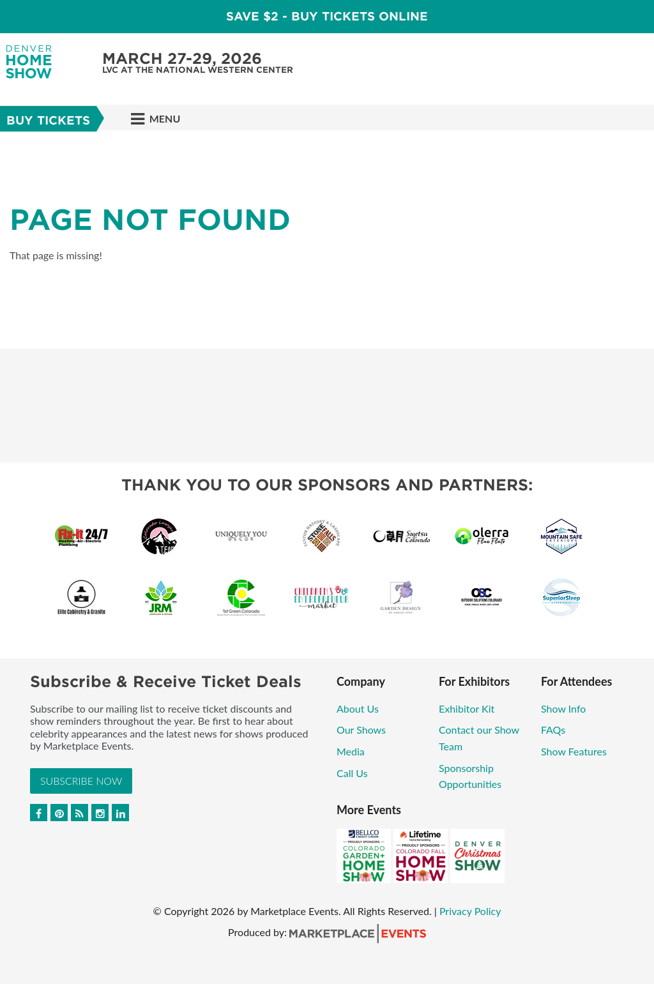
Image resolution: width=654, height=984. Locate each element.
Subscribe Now (81, 781)
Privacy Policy (470, 911)
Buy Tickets (48, 120)
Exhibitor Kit (466, 708)
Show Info (563, 708)
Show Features (574, 751)
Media (351, 751)
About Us (358, 708)
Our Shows (361, 729)
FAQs (553, 729)
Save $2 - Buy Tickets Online (327, 16)
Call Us (352, 773)
